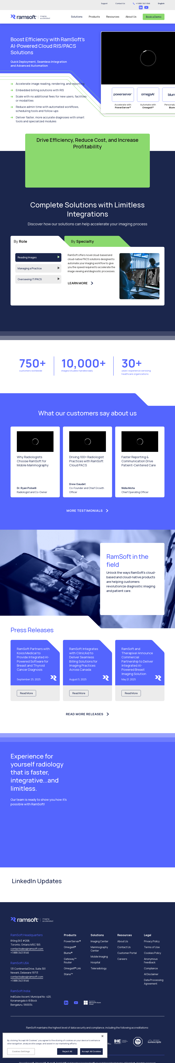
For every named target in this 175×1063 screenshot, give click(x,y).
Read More (26, 693)
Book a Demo (153, 17)
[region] (55, 1045)
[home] (30, 17)
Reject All (67, 1051)
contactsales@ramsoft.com (27, 948)
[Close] (102, 1036)
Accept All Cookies (91, 1051)
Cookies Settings (21, 1051)
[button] (120, 3)
